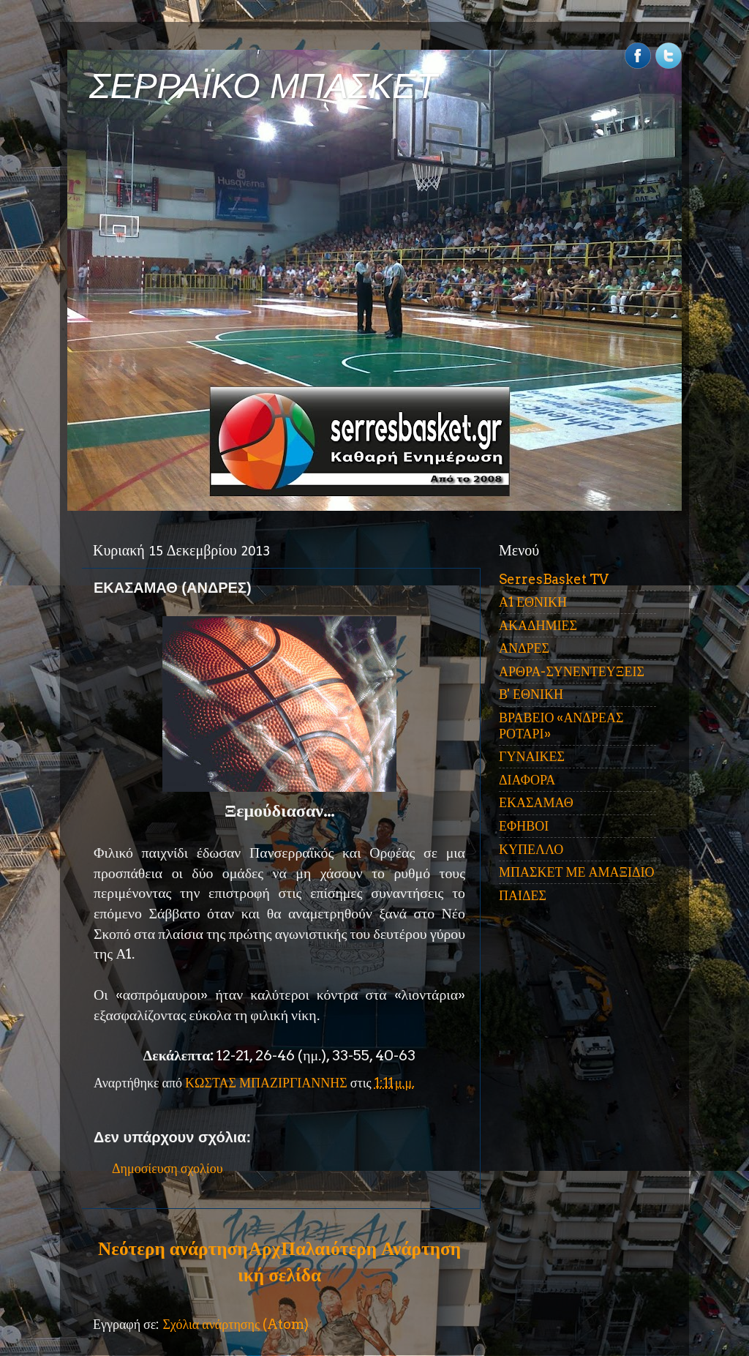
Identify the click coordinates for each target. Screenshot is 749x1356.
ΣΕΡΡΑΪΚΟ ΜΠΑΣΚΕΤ (263, 86)
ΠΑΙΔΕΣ (522, 895)
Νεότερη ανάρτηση (172, 1248)
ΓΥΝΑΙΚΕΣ (532, 756)
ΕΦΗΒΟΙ (524, 826)
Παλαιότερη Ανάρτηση (371, 1248)
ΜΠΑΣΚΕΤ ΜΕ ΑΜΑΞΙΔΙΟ (577, 872)
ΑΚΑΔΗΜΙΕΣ (538, 625)
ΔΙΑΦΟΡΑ (527, 779)
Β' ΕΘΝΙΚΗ (531, 694)
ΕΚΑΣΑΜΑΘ (536, 802)
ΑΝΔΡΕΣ (524, 648)
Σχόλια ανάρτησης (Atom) (235, 1324)
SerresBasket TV (554, 579)
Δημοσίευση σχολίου (167, 1168)
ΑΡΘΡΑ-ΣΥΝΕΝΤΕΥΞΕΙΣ (571, 671)
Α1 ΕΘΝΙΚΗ (533, 602)
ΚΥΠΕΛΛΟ (531, 849)
